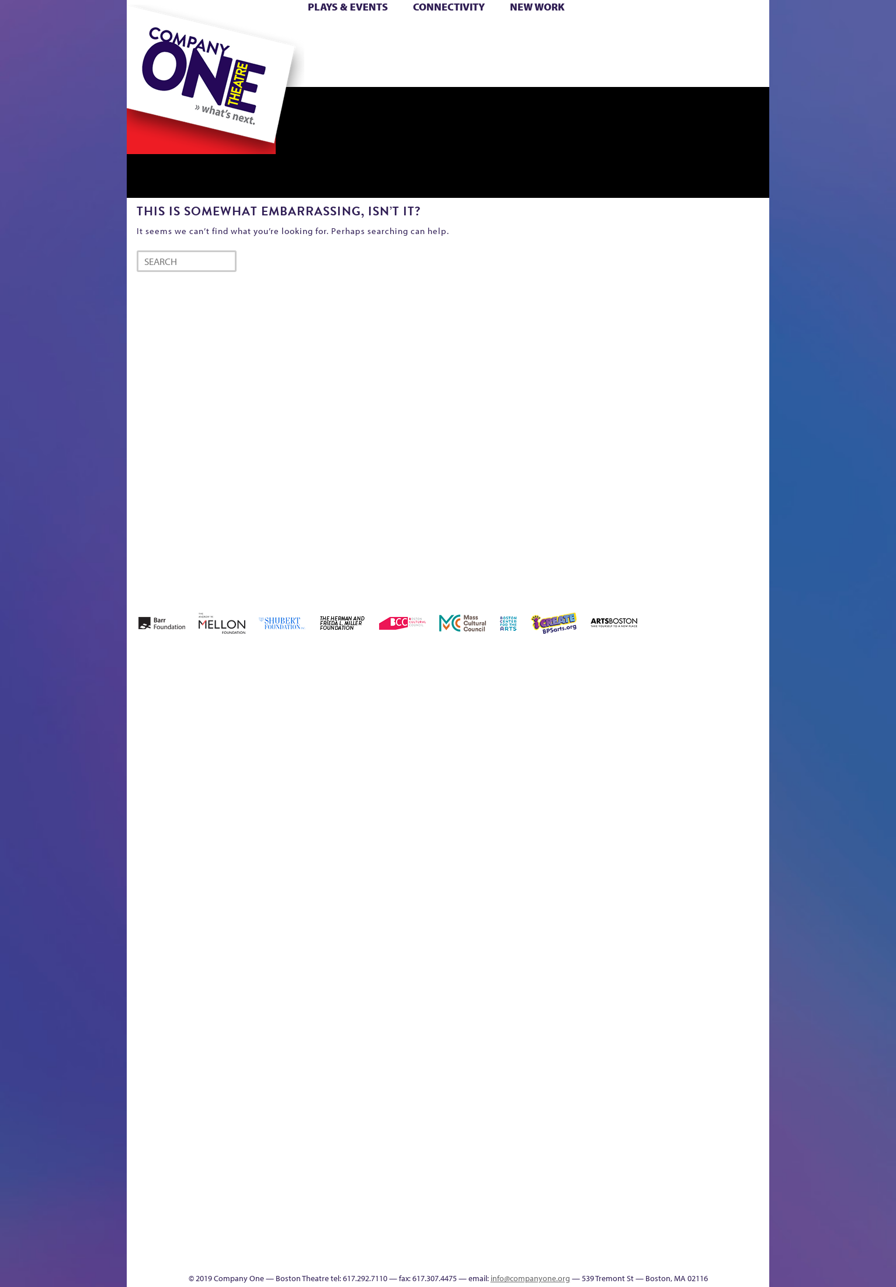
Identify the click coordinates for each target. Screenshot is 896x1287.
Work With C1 (335, 1238)
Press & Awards (736, 69)
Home (146, 34)
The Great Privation (219, 1238)
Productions (493, 1255)
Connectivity (449, 6)
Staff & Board (680, 922)
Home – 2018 (751, 730)
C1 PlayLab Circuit (560, 992)
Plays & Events (348, 6)
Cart (559, 34)
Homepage (147, 940)
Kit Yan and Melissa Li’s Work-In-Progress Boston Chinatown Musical (221, 852)
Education (660, 747)
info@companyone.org (530, 1278)
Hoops (172, 51)
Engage (567, 69)
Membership (297, 940)
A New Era (211, 730)
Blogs (556, 1150)
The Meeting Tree (290, 1238)
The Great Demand (192, 1238)
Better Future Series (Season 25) (362, 712)
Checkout (585, 747)
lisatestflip (270, 940)
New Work (537, 6)
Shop (659, 51)
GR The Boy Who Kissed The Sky (703, 695)
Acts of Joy (261, 730)
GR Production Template (686, 730)
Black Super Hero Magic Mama (433, 712)
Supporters (663, 1255)
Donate (640, 34)
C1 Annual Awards (682, 1238)
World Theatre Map (559, 1115)
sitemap (397, 69)
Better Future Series (311, 730)
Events (558, 1255)
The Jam (274, 69)
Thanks (616, 69)
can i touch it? (531, 730)
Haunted (731, 747)
